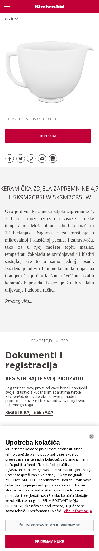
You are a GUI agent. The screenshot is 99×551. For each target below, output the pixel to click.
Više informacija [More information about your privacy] (78, 512)
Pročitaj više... (18, 301)
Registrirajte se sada (29, 412)
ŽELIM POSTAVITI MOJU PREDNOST (49, 527)
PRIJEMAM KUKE (49, 543)
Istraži (8, 18)
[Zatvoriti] (91, 438)
